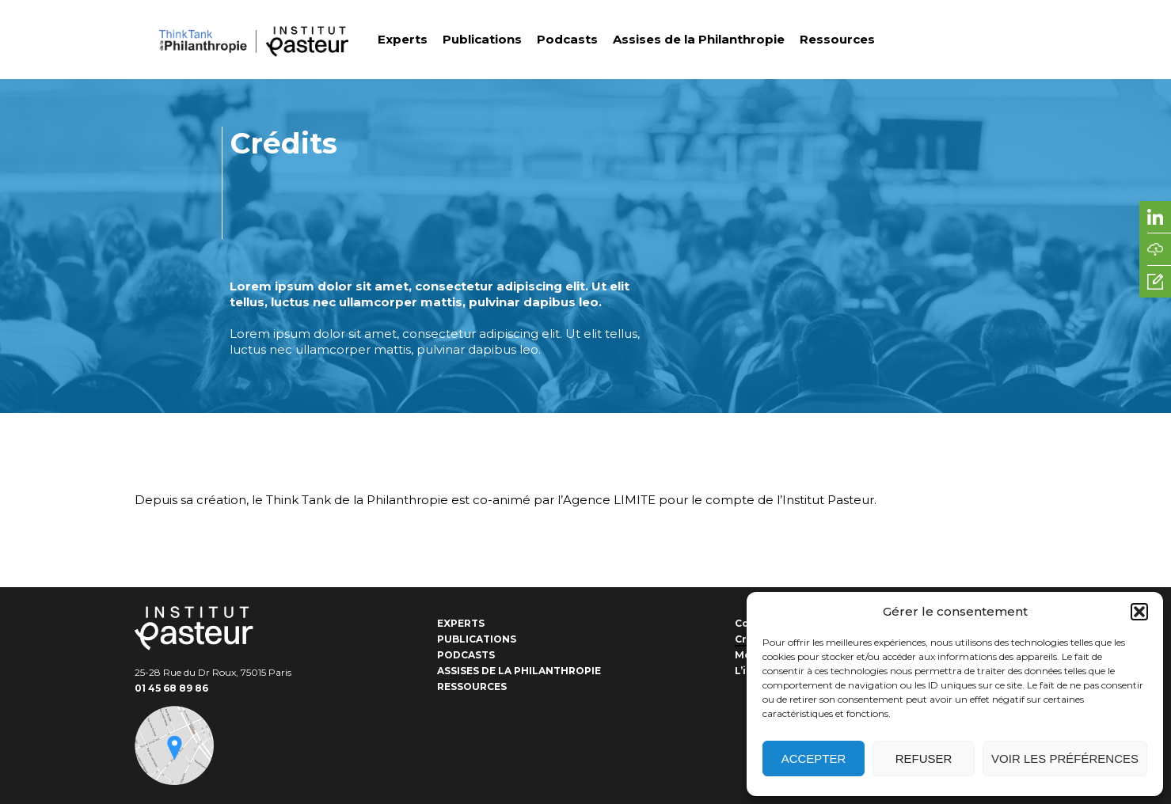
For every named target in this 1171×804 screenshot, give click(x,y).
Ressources (837, 39)
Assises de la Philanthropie (699, 39)
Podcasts (567, 39)
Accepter (813, 758)
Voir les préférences (1065, 758)
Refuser (923, 758)
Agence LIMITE (609, 499)
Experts (403, 39)
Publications (482, 39)
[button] (1139, 612)
